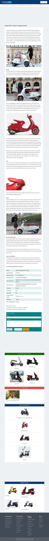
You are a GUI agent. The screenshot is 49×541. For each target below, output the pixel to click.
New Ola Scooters (31, 524)
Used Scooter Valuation (21, 5)
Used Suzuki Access (8, 521)
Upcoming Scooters (19, 518)
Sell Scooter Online (5, 5)
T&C (40, 523)
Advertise (40, 521)
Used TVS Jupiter (8, 520)
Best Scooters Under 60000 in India (13, 395)
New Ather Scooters (31, 519)
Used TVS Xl (7, 525)
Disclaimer (41, 527)
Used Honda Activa (8, 518)
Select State (43, 2)
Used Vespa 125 (8, 527)
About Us (40, 518)
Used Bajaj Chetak (8, 523)
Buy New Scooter (29, 5)
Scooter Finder (38, 5)
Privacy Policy (41, 525)
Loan (34, 5)
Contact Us (41, 520)
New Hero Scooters (19, 525)
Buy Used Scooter (13, 5)
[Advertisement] (24, 15)
